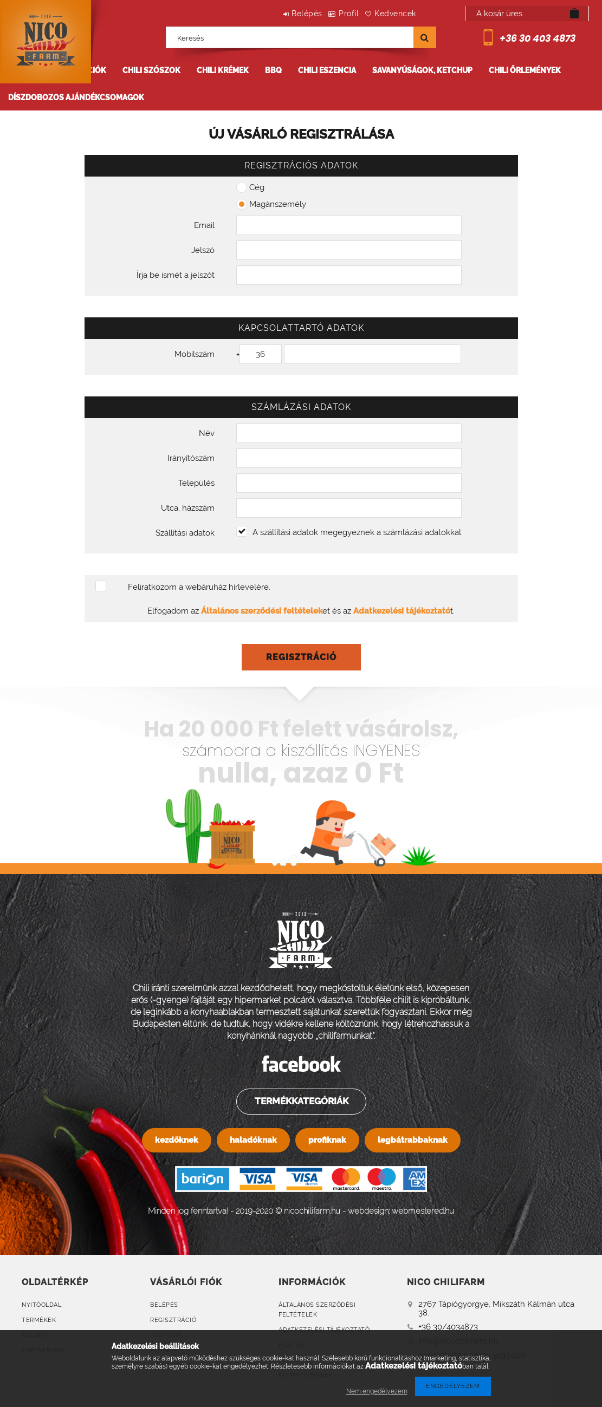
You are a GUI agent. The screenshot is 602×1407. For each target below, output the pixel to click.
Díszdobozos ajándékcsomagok (76, 97)
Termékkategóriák (300, 1101)
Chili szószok (151, 70)
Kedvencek (390, 13)
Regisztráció (173, 1320)
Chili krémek (223, 70)
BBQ (273, 70)
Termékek (39, 1320)
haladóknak (253, 1139)
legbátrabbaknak (413, 1139)
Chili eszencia (327, 70)
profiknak (327, 1139)
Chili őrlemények (525, 70)
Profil (333, 13)
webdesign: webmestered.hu (401, 1210)
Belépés (281, 13)
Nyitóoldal (41, 1304)
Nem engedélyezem (376, 1391)
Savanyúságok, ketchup (422, 70)
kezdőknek (176, 1139)
